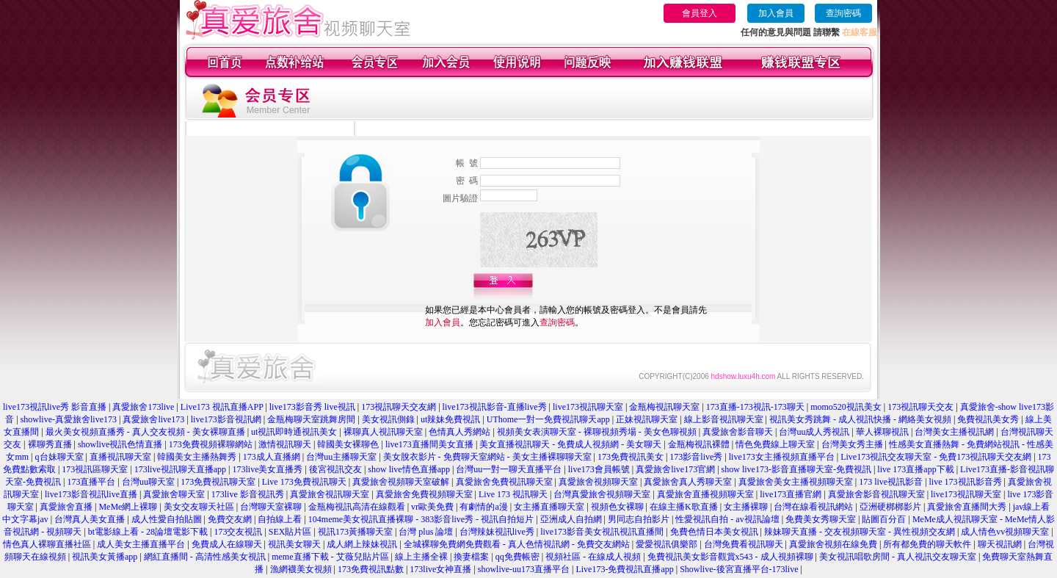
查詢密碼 (843, 13)
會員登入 (699, 13)
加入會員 (775, 13)
